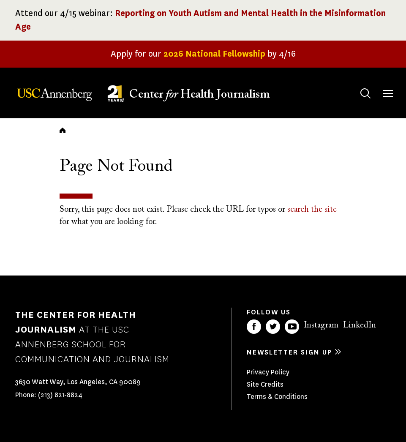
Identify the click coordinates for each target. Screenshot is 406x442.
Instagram (321, 325)
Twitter (273, 326)
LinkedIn (359, 325)
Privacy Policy (268, 372)
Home (62, 130)
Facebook (254, 326)
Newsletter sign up (289, 352)
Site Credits (265, 384)
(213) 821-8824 (60, 394)
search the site (312, 209)
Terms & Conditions (277, 396)
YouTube (292, 326)
